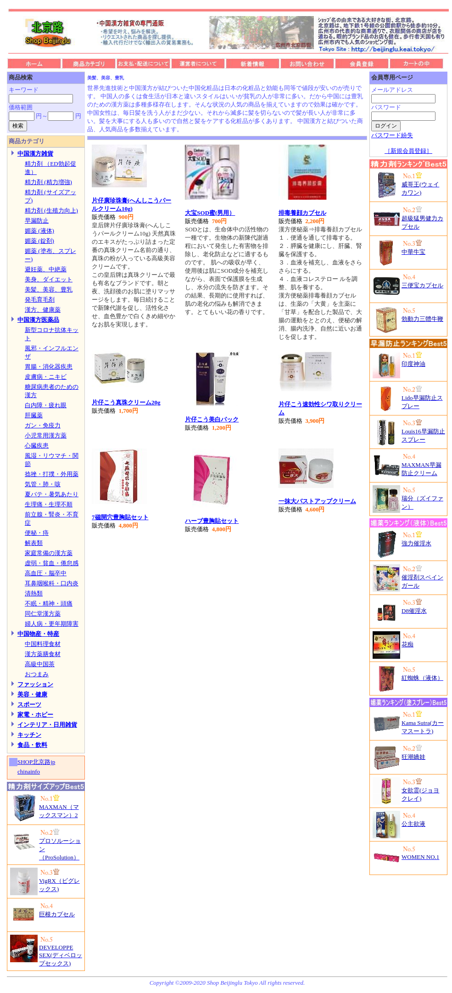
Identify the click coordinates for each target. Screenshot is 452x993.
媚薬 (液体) (39, 230)
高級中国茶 (40, 664)
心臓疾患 (37, 445)
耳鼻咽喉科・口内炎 (51, 583)
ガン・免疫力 (43, 425)
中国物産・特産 (38, 633)
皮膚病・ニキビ (46, 376)
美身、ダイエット (49, 279)
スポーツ (29, 704)
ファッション (35, 684)
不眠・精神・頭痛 (49, 603)
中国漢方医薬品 (38, 319)
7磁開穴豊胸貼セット (120, 517)
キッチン (29, 734)
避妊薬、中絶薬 (46, 269)
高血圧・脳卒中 (46, 573)
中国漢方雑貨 (35, 153)
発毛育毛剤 (40, 299)
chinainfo (28, 771)
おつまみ (37, 674)
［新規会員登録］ (408, 150)
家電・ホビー (35, 714)
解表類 (34, 542)
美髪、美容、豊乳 (49, 289)
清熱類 (34, 593)
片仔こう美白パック (212, 419)
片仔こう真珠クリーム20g (126, 402)
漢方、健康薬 (43, 309)
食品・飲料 (32, 744)
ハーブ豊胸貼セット (212, 520)
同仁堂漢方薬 (43, 613)
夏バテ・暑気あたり (51, 494)
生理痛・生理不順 (49, 504)
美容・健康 (32, 694)
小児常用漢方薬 (46, 435)
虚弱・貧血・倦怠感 (51, 563)
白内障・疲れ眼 (46, 405)
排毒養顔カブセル (302, 212)
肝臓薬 (34, 415)
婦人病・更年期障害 (51, 623)
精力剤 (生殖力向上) (51, 210)
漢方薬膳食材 (43, 654)
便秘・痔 (37, 532)
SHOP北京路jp (36, 761)
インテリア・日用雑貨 (47, 724)
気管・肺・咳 (43, 484)
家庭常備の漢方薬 (49, 553)
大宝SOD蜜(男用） (210, 212)
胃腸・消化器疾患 (49, 366)
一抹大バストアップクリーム (317, 501)
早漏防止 (37, 220)
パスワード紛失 (392, 135)
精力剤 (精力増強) (48, 182)
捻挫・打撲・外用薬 (51, 474)
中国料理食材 (43, 643)
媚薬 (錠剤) (39, 240)
